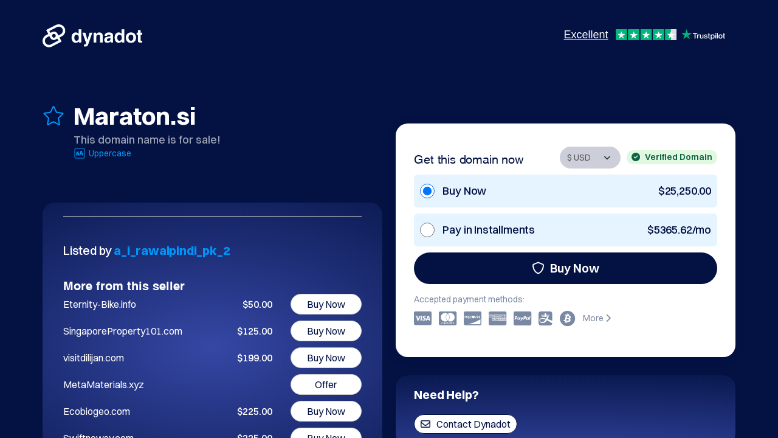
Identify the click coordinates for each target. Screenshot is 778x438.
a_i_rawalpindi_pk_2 (172, 250)
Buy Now (565, 268)
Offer (326, 384)
